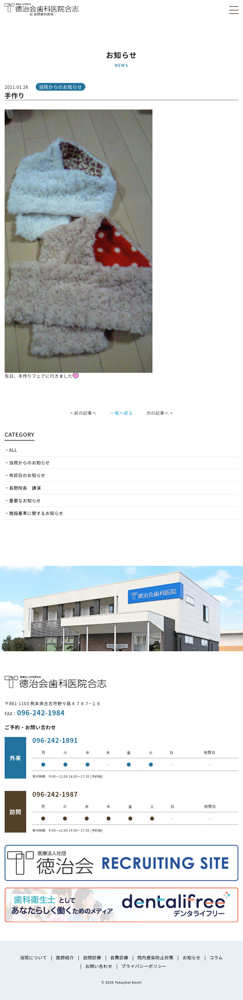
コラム (216, 957)
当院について (33, 957)
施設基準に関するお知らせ (36, 513)
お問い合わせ (98, 966)
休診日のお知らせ (27, 475)
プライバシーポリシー (144, 966)
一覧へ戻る (121, 413)
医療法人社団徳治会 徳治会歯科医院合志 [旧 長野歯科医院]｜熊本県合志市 (42, 9)
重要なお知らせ (25, 500)
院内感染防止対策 (155, 957)
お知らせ (192, 957)
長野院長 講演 (25, 488)
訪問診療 (92, 957)
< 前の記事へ (83, 413)
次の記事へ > (159, 413)
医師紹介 (65, 957)
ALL (13, 450)
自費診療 (119, 957)
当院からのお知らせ (29, 462)
